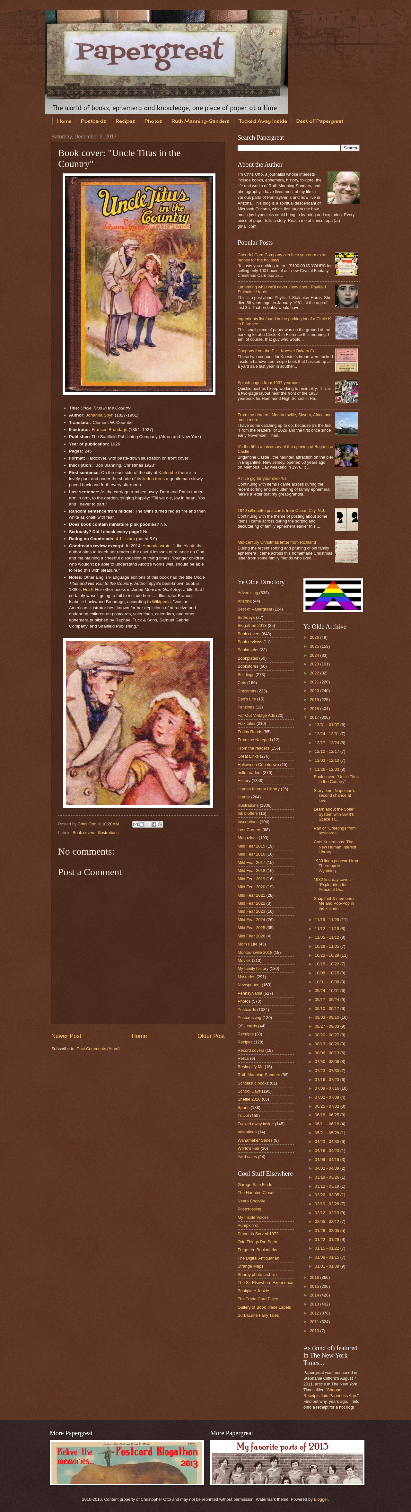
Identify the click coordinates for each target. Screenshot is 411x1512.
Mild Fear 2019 (251, 878)
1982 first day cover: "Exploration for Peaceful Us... (332, 884)
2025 (315, 646)
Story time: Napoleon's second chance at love (334, 795)
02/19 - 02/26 (327, 1203)
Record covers (251, 1050)
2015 (315, 1286)
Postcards (93, 121)
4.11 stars (125, 538)
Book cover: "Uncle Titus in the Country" (336, 779)
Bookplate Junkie (253, 1290)
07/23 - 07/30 (327, 1070)
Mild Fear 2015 (251, 846)
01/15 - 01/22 (327, 1248)
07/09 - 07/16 (327, 1088)
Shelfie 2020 (249, 1099)
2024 (315, 655)
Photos (153, 121)
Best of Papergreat (319, 121)
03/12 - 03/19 (327, 1186)
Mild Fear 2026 (251, 936)
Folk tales (246, 723)
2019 (315, 699)
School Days (249, 1091)
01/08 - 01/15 (327, 1257)
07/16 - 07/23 (327, 1079)
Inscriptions (248, 821)
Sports (243, 1107)
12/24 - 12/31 (327, 733)
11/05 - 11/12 (327, 937)
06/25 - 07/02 (327, 1106)
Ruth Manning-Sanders (200, 121)
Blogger (321, 1499)
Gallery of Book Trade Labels (264, 1307)
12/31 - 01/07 (327, 724)
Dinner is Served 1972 (258, 1233)
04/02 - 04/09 (327, 1168)
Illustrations (108, 832)
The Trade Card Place (258, 1299)
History (244, 780)
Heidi (88, 589)
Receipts (246, 1034)
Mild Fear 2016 (251, 854)
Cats (242, 682)
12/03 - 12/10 (327, 760)
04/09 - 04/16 (327, 1159)
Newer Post (66, 1036)
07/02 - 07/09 (327, 1097)
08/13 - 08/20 (327, 1044)
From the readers (253, 748)
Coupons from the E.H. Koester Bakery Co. (277, 350)
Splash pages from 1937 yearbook (269, 382)
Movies (244, 960)
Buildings (246, 674)
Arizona (245, 601)
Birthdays (246, 617)
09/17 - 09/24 (327, 999)
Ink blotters (248, 813)
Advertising (248, 592)
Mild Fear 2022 (251, 903)
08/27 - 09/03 (327, 1026)
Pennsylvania (250, 993)
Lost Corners (249, 829)
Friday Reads (250, 731)
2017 (315, 717)
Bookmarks (248, 649)
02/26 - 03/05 (327, 1194)
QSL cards (247, 1026)
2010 (315, 1330)
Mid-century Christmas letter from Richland (277, 542)
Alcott (188, 545)
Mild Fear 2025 (251, 927)
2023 (315, 664)
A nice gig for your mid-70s (262, 478)
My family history (253, 968)
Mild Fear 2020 (251, 886)
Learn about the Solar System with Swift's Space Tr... (334, 814)
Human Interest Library (259, 789)
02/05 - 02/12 (327, 1221)
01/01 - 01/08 (327, 1266)
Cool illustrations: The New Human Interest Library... (335, 847)
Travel (243, 1115)
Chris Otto (88, 824)
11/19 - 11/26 (327, 919)
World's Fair (248, 1148)
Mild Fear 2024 (251, 919)
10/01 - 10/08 (327, 982)
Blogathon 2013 (252, 625)
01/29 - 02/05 (327, 1230)
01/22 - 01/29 (327, 1239)
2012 (315, 1313)
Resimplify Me (251, 1066)
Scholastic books (253, 1083)
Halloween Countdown (258, 764)
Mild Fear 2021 (251, 895)
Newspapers (249, 984)
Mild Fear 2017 (251, 862)
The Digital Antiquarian (258, 1258)
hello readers (249, 772)
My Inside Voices (253, 1217)
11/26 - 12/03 (327, 769)
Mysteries (246, 976)
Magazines (248, 837)
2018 (315, 708)
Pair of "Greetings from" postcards (335, 830)
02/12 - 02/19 (327, 1212)
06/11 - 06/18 (327, 1123)
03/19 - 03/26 (327, 1177)
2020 (315, 690)
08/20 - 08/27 (327, 1035)
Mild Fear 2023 (251, 911)
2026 (315, 637)
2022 (315, 673)
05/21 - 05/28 (327, 1132)
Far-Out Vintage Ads (256, 715)
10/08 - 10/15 (327, 973)
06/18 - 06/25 (327, 1114)
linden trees (153, 478)
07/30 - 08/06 (327, 1061)
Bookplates (248, 658)
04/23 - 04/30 (327, 1141)
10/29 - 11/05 (327, 946)
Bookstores (248, 666)
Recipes (125, 121)
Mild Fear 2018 (251, 870)
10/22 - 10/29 (327, 955)
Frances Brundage (109, 429)
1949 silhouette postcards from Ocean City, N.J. (281, 510)
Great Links (248, 756)
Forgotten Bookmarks (257, 1249)
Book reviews (250, 641)
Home (64, 121)
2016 (315, 1277)
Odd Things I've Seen (257, 1241)
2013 (315, 1304)
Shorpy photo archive (257, 1274)
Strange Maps (250, 1266)
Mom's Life (248, 944)
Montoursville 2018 (255, 952)
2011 (315, 1321)
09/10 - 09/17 (327, 1008)
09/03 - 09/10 (327, 1017)
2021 (315, 682)
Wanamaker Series (255, 1140)
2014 (315, 1295)
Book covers (84, 832)
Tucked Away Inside (263, 121)
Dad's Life (247, 699)
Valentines (247, 1132)
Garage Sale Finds (255, 1184)
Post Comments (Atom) (98, 1048)
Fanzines (246, 707)
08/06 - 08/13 (327, 1052)
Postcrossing (249, 1017)
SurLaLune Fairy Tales (258, 1315)
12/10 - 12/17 (327, 751)
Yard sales (247, 1156)
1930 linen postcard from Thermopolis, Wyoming (336, 865)
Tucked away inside (256, 1123)
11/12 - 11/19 (327, 928)
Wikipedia (161, 601)
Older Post (211, 1036)
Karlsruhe (168, 472)
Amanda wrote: (157, 545)
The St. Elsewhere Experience (265, 1282)
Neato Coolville (252, 1201)
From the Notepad (254, 739)
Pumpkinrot (248, 1225)
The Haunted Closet (256, 1192)
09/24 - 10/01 (327, 990)
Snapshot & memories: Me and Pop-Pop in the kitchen (334, 903)
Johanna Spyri (99, 415)
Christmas (247, 691)
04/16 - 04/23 (327, 1150)
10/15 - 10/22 (327, 964)
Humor (244, 797)
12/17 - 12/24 (327, 742)
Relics (243, 1058)
